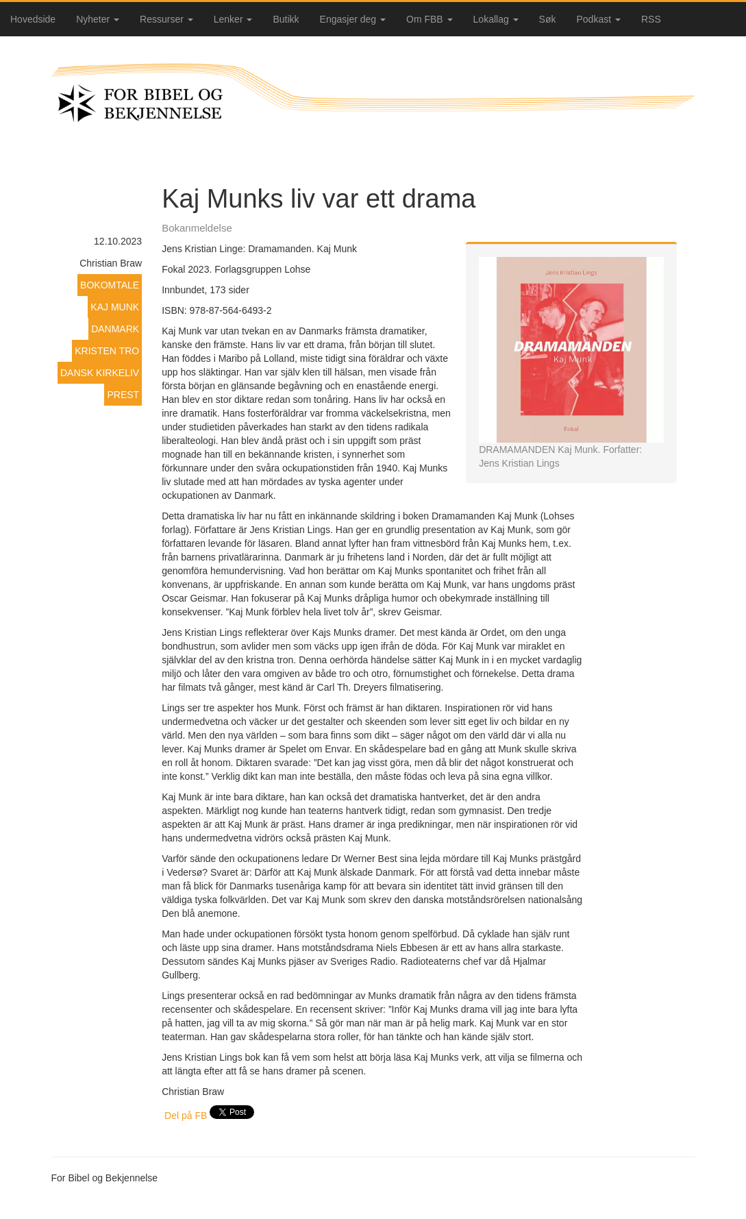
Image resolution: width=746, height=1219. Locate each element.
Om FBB (429, 19)
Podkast (599, 19)
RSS (651, 19)
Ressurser (166, 19)
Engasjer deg (353, 19)
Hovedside (32, 19)
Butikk (286, 19)
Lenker (233, 19)
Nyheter (97, 19)
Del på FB (185, 1115)
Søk (547, 19)
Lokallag (496, 19)
